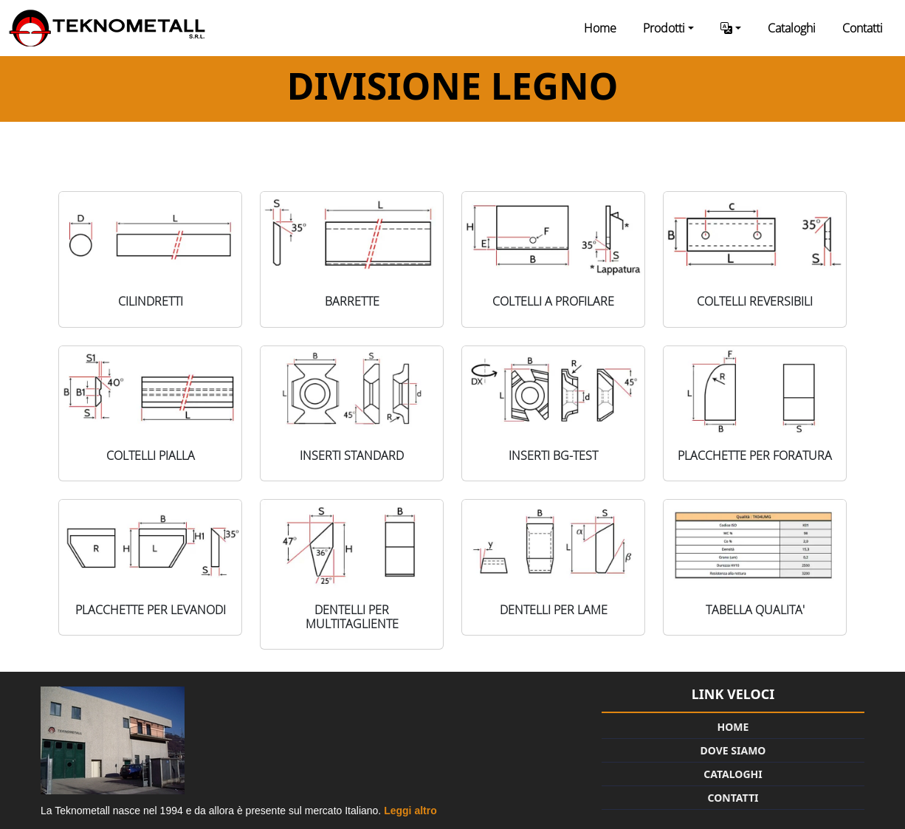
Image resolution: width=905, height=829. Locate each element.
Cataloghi (792, 28)
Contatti (862, 28)
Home (600, 28)
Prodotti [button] (664, 28)
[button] (731, 28)
